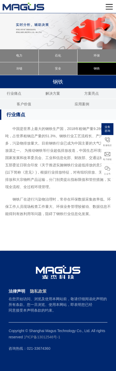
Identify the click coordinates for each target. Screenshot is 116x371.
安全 (58, 68)
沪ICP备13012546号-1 (42, 337)
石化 (58, 55)
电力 (19, 55)
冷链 (19, 68)
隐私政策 (38, 291)
